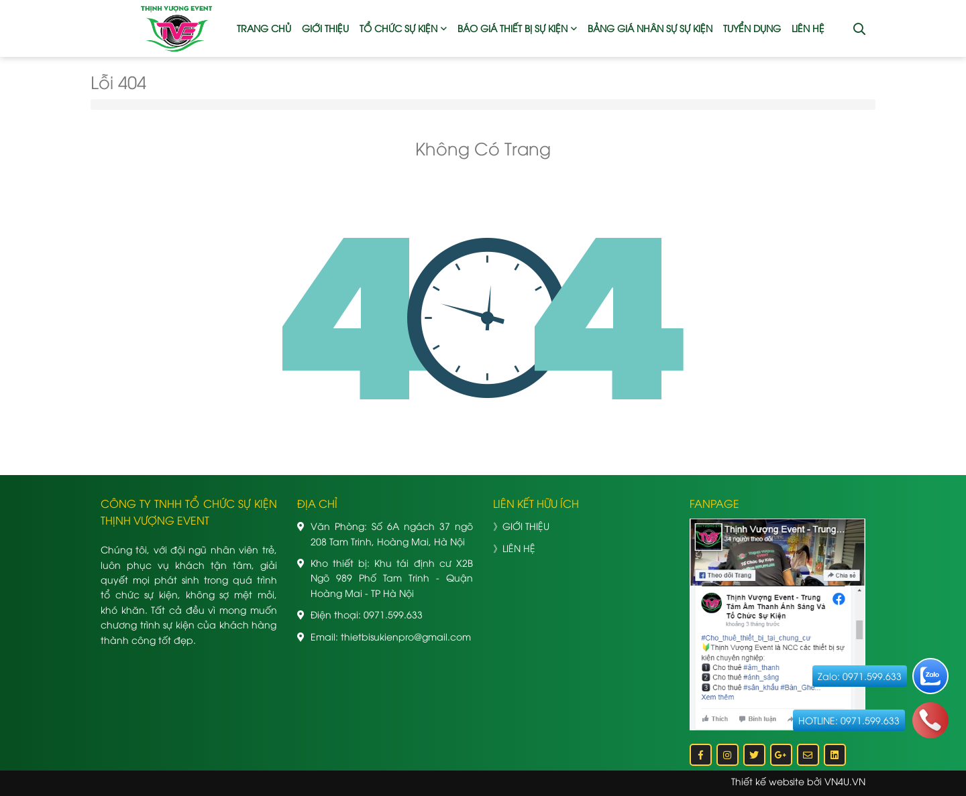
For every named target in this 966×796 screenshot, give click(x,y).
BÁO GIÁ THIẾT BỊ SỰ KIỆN (513, 27)
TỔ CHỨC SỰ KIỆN (398, 27)
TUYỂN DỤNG (752, 27)
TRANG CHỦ (264, 27)
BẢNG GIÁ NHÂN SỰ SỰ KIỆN (650, 27)
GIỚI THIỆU (325, 27)
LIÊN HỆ (808, 27)
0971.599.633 (393, 614)
